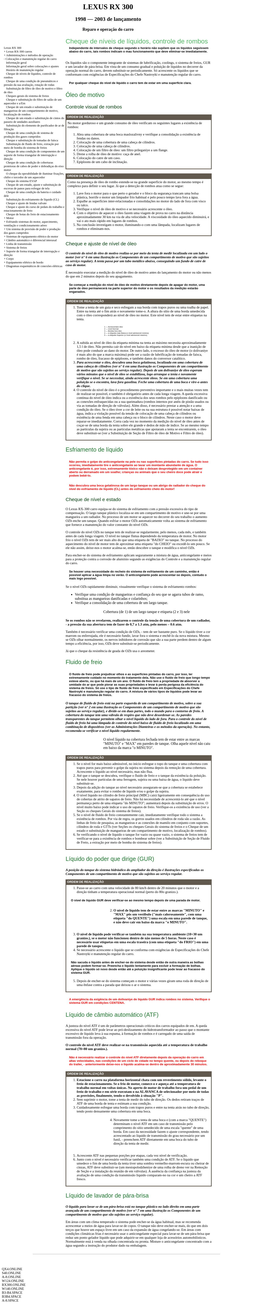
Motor (10, 218)
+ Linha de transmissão (18, 244)
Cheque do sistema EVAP (21, 181)
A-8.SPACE (10, 1300)
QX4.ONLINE (12, 1269)
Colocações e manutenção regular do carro (31, 59)
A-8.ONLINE (11, 1277)
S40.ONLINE (11, 1273)
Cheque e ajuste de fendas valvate (26, 203)
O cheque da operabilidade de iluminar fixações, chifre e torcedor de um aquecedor (34, 175)
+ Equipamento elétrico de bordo (23, 262)
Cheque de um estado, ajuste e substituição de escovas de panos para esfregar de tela (32, 186)
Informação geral (16, 62)
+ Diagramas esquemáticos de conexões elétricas (33, 266)
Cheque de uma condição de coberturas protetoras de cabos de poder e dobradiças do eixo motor (33, 166)
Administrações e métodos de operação (29, 55)
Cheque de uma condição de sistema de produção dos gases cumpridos (28, 134)
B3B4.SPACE (11, 1296)
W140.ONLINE (13, 1289)
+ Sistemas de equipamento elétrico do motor (31, 236)
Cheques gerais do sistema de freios (27, 96)
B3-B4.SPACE (12, 1292)
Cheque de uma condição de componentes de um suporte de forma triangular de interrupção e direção (34, 155)
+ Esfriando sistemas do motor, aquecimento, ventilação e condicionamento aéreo (31, 223)
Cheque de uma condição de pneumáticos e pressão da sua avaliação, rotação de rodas (31, 82)
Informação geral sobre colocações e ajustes (32, 66)
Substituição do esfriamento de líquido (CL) (32, 199)
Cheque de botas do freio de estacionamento (32, 214)
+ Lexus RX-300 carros (18, 51)
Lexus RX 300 (12, 47)
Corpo (10, 258)
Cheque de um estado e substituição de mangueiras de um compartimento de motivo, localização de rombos (31, 110)
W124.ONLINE (13, 1281)
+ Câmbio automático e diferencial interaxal (30, 240)
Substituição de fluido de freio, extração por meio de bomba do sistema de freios (31, 145)
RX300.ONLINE (14, 1285)
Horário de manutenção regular (24, 70)
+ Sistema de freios (15, 247)
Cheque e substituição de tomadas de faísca (32, 140)
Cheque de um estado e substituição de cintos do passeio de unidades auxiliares (34, 119)
